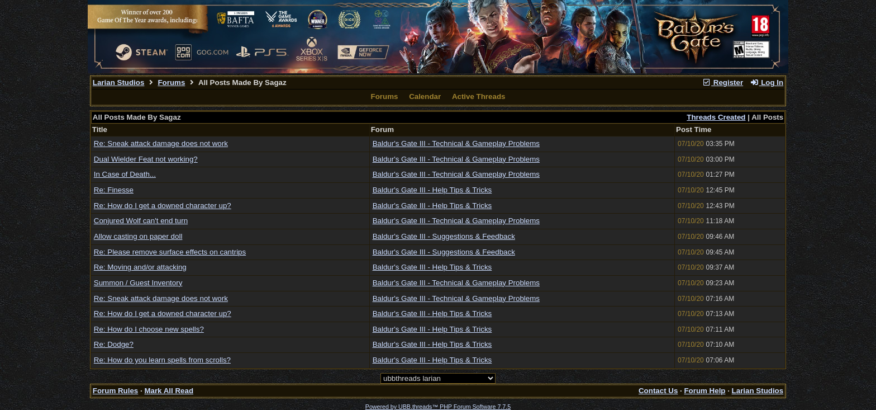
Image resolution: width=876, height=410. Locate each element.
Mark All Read (168, 391)
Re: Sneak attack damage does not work (161, 143)
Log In (766, 82)
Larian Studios (119, 82)
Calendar (425, 96)
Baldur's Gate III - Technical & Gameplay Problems (456, 143)
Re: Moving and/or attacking (140, 267)
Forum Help (704, 391)
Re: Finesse (114, 190)
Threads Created (716, 117)
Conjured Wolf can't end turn (141, 220)
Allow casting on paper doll (138, 236)
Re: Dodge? (114, 344)
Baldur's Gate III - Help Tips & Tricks (432, 190)
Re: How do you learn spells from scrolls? (162, 360)
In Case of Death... (125, 174)
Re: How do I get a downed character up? (162, 205)
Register (722, 82)
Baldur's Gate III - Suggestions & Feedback (444, 236)
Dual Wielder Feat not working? (146, 159)
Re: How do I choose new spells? (149, 329)
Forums (171, 82)
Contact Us (658, 391)
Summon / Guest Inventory (138, 283)
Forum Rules (115, 391)
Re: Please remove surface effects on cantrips (170, 252)
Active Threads (479, 96)
